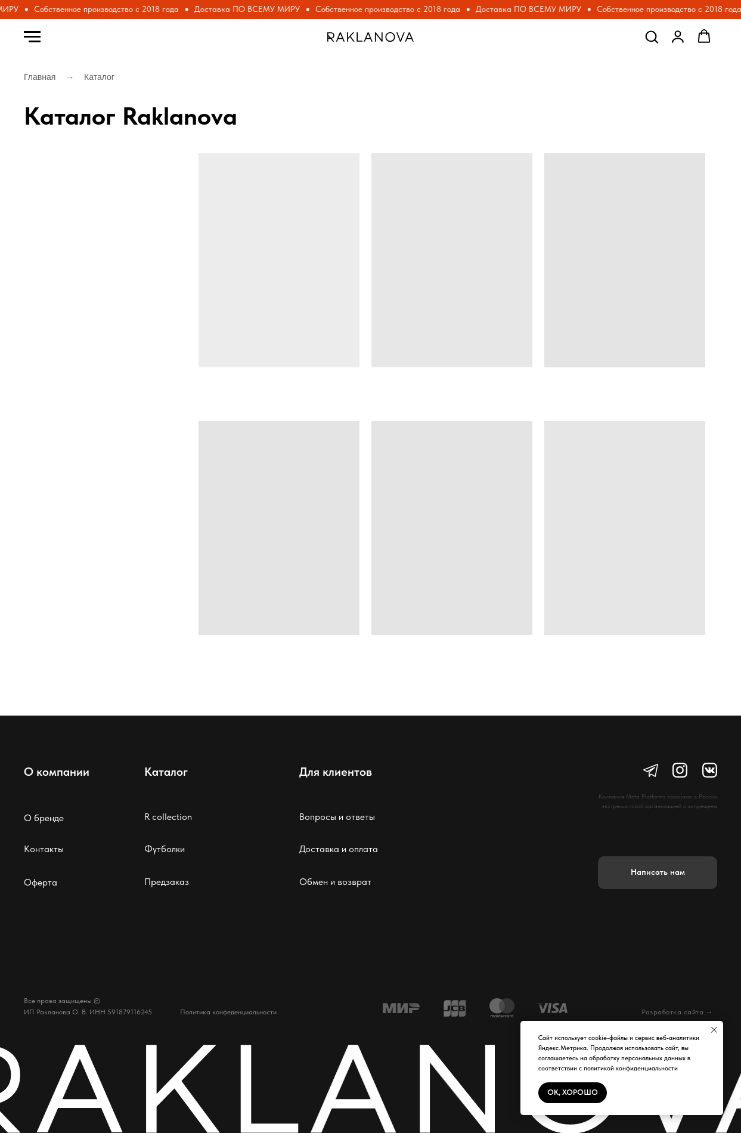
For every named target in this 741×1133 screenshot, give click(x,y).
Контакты (44, 849)
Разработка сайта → (677, 1012)
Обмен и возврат (335, 881)
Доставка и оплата (338, 849)
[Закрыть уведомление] (714, 1030)
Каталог (99, 77)
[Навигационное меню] (32, 37)
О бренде (44, 818)
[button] (651, 36)
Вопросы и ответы (337, 816)
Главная (39, 77)
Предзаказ (166, 881)
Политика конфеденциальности (228, 1012)
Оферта (40, 882)
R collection (168, 816)
